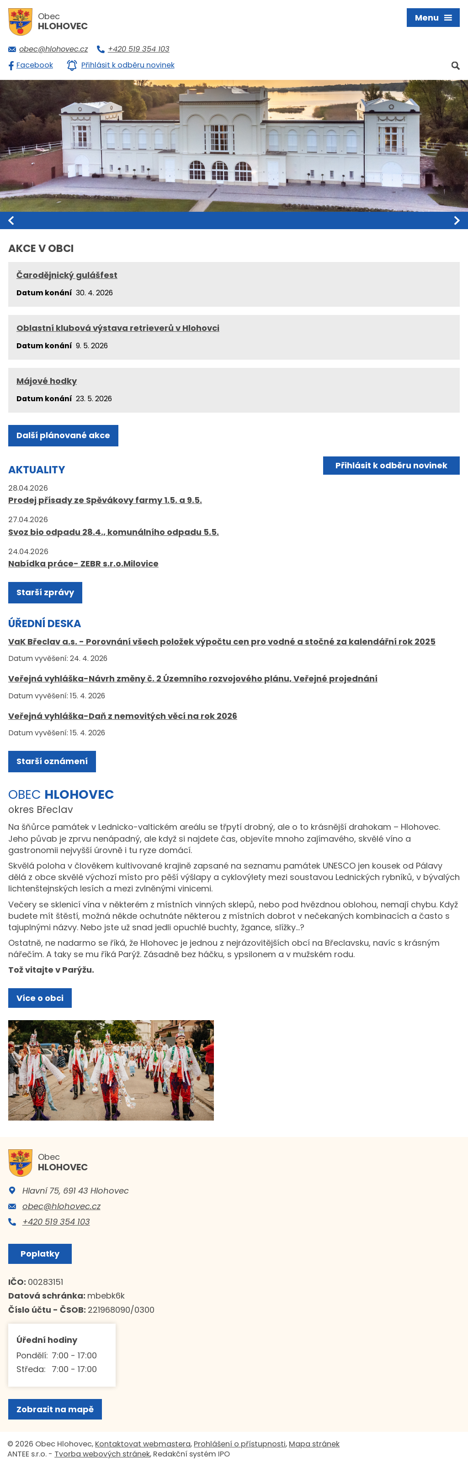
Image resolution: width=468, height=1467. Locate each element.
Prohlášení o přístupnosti (240, 1444)
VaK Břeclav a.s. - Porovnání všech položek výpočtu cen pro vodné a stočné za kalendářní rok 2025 (222, 641)
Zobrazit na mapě (55, 1409)
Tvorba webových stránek (102, 1454)
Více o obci (40, 998)
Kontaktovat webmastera (143, 1444)
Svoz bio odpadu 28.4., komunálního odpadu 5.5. (113, 532)
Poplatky (40, 1253)
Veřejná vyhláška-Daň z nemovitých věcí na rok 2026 (122, 716)
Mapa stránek (314, 1444)
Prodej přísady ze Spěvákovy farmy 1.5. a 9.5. (105, 500)
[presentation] (11, 220)
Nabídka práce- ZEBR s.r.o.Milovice (83, 563)
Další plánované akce (63, 435)
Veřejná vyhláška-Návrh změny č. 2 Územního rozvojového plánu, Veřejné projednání (193, 678)
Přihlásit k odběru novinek (391, 465)
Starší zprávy (45, 592)
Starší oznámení (52, 761)
